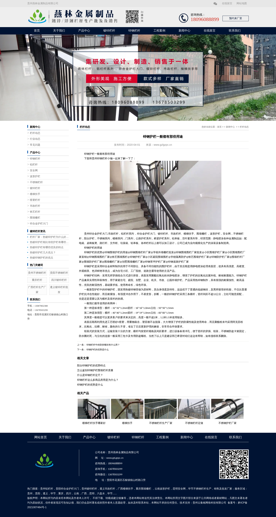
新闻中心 (184, 30)
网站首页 (40, 437)
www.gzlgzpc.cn (163, 144)
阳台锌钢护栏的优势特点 (91, 365)
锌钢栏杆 (134, 30)
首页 (37, 30)
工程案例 (159, 30)
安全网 (34, 170)
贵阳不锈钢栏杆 (59, 272)
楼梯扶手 (35, 194)
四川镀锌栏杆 (59, 279)
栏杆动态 (35, 133)
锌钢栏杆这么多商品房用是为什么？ (97, 379)
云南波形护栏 (162, 488)
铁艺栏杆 (35, 211)
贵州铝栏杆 (46, 488)
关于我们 (59, 30)
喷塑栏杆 (35, 200)
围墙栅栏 (35, 217)
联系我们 (235, 30)
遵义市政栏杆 (107, 488)
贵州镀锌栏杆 (89, 488)
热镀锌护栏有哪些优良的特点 (46, 247)
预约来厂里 (235, 18)
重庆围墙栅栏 (143, 488)
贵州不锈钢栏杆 (37, 272)
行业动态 (35, 139)
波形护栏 (35, 176)
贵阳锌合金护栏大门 (67, 488)
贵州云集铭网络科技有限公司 (209, 502)
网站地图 (242, 3)
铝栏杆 (34, 164)
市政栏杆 (35, 205)
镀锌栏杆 (109, 30)
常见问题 (35, 144)
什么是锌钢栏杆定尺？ (90, 375)
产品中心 (84, 30)
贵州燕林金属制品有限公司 (42, 3)
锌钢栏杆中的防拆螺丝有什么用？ (103, 344)
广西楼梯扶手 (125, 488)
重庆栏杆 (37, 279)
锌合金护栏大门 (39, 223)
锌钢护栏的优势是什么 (97, 349)
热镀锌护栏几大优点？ (43, 252)
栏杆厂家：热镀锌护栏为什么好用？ (49, 236)
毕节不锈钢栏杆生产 (199, 488)
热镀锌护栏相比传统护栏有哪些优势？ (49, 242)
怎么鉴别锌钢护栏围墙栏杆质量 (95, 370)
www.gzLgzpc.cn (114, 457)
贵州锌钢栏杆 (99, 158)
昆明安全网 (179, 488)
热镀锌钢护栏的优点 (41, 257)
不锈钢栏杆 (36, 182)
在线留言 (227, 3)
